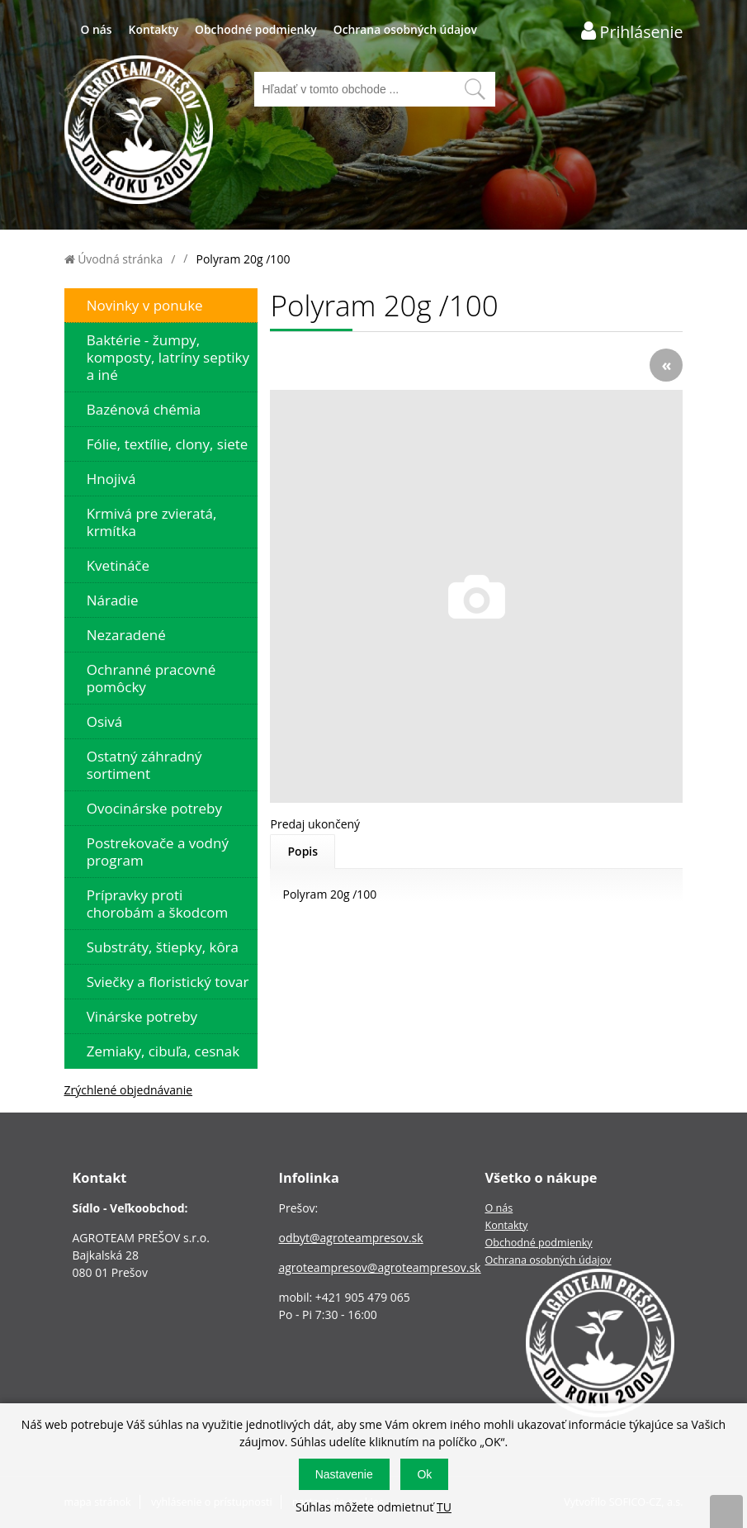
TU (444, 1507)
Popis (302, 851)
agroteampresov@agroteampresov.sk (379, 1267)
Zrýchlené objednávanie (128, 1090)
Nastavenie (344, 1474)
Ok (424, 1474)
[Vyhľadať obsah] (474, 89)
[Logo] (138, 131)
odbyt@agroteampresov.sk (350, 1238)
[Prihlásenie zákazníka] (632, 31)
